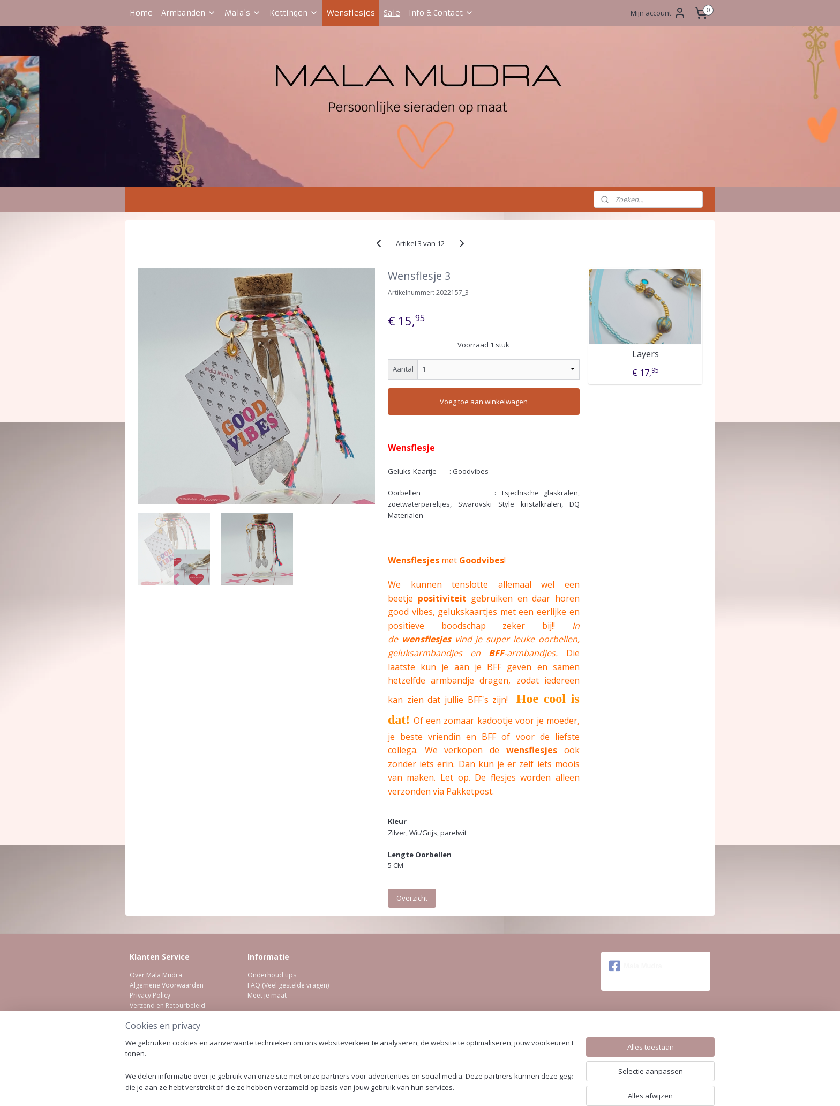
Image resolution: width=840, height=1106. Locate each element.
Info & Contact (441, 13)
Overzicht (412, 898)
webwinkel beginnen (440, 1086)
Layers (645, 354)
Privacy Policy (150, 995)
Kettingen (293, 13)
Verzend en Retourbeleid (167, 1005)
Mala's (242, 13)
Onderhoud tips (272, 974)
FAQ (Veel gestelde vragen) (288, 985)
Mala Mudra (635, 966)
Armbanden (188, 13)
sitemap (376, 1086)
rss (399, 1086)
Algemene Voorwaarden (167, 985)
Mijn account (658, 12)
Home (141, 13)
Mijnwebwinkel (533, 1086)
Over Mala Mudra (156, 974)
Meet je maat (267, 995)
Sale (392, 13)
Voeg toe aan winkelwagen (484, 401)
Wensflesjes (351, 13)
